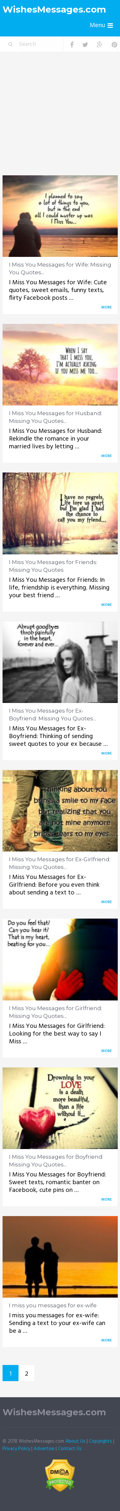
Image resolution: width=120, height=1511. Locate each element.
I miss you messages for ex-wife (53, 1305)
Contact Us (70, 1449)
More (107, 307)
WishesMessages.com (54, 9)
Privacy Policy (16, 1449)
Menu (97, 25)
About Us (75, 1441)
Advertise (44, 1449)
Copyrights (100, 1441)
